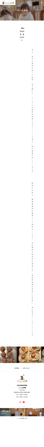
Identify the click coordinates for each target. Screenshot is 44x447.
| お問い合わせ (25, 368)
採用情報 (18, 368)
